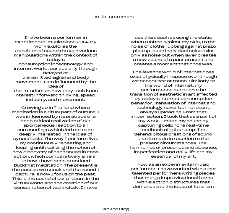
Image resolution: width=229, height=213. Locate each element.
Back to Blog (114, 209)
